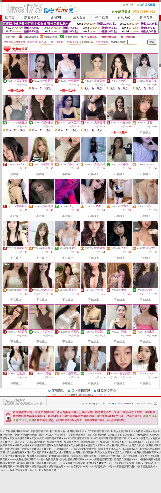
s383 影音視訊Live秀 (77, 466)
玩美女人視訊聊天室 (122, 431)
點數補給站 (32, 17)
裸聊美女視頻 (22, 445)
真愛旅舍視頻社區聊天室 (81, 394)
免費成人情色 (71, 441)
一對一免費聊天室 (48, 459)
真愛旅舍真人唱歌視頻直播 (46, 438)
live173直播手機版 (143, 459)
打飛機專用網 (22, 466)
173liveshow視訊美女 (139, 438)
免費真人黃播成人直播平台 (36, 448)
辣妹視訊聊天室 (25, 463)
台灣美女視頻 (136, 445)
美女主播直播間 (15, 452)
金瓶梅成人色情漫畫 (109, 455)
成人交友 (19, 441)
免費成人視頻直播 (37, 455)
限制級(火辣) (31, 36)
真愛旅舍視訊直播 (19, 438)
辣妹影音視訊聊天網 (71, 459)
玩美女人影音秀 (103, 452)
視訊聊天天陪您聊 (124, 463)
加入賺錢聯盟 (80, 390)
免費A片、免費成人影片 (113, 441)
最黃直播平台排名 (46, 463)
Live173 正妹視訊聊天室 (121, 434)
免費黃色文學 (54, 441)
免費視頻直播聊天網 (145, 452)
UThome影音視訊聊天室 (72, 463)
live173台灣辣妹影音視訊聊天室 (108, 438)
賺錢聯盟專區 (106, 390)
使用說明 (101, 17)
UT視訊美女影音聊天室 (83, 448)
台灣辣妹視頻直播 (59, 455)
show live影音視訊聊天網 (13, 470)
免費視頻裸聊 (12, 448)
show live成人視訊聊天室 (52, 434)
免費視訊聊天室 (75, 431)
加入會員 (79, 17)
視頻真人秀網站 (96, 445)
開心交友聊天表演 (146, 463)
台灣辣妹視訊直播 (83, 452)
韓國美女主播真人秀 (109, 448)
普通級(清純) (72, 36)
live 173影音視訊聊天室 (76, 438)
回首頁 (10, 17)
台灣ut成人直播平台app (99, 463)
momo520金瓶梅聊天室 (83, 455)
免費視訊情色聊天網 (26, 434)
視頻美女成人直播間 (60, 452)
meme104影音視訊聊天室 (98, 459)
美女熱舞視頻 (78, 445)
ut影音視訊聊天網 (124, 466)
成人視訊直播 (130, 455)
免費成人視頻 (142, 431)
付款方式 (124, 17)
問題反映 (146, 17)
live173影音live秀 (97, 434)
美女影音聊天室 (76, 434)
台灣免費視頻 (61, 445)
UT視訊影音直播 (36, 441)
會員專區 (57, 17)
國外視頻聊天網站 (41, 445)
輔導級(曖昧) (51, 36)
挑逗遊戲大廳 (57, 431)
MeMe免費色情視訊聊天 (23, 459)
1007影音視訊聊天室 (98, 431)
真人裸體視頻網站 (117, 445)
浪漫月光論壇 (39, 466)
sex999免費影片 (89, 441)
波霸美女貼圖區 (122, 459)
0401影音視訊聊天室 (37, 431)
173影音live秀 (136, 441)
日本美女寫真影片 (36, 452)
